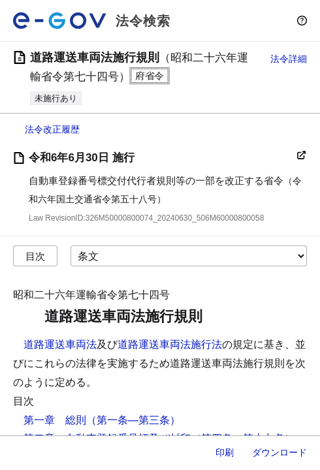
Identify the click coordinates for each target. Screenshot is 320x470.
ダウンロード (279, 452)
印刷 (225, 452)
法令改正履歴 (52, 129)
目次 (35, 256)
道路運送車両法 (60, 344)
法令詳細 (288, 59)
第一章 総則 (55, 420)
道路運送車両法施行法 (170, 344)
